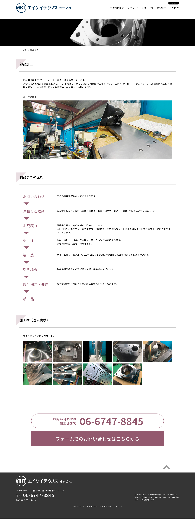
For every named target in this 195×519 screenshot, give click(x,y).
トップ (23, 50)
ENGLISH (170, 6)
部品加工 (160, 11)
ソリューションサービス (137, 11)
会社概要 (174, 11)
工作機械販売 (112, 11)
